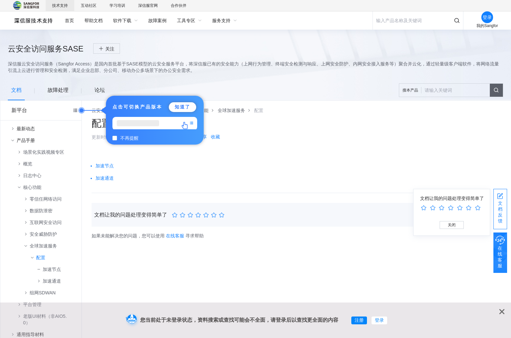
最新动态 (26, 128)
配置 (40, 257)
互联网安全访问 (46, 222)
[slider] (199, 215)
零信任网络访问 (46, 199)
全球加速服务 (43, 245)
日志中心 (32, 175)
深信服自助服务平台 (33, 20)
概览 (27, 163)
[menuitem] (69, 20)
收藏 (215, 136)
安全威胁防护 (43, 234)
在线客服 (175, 235)
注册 (359, 320)
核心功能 (32, 187)
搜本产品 (410, 90)
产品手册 (26, 140)
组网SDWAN (43, 292)
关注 (109, 48)
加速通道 (52, 281)
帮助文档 (93, 20)
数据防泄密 (41, 210)
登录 (379, 320)
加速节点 (52, 269)
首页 (69, 20)
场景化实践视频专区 (43, 152)
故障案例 (157, 20)
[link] (231, 110)
